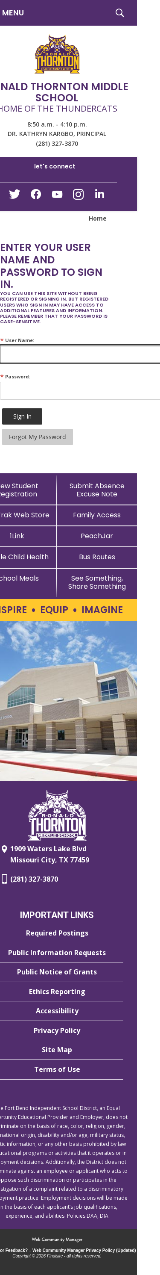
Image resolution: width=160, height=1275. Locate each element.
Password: (15, 376)
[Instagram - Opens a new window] (78, 197)
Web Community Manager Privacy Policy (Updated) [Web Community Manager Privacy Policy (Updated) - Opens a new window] (84, 1250)
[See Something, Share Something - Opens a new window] (97, 582)
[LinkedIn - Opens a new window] (100, 196)
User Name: (17, 340)
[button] (120, 13)
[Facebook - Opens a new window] (36, 197)
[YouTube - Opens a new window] (57, 196)
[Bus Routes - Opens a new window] (97, 556)
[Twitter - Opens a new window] (14, 196)
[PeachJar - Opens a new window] (97, 535)
